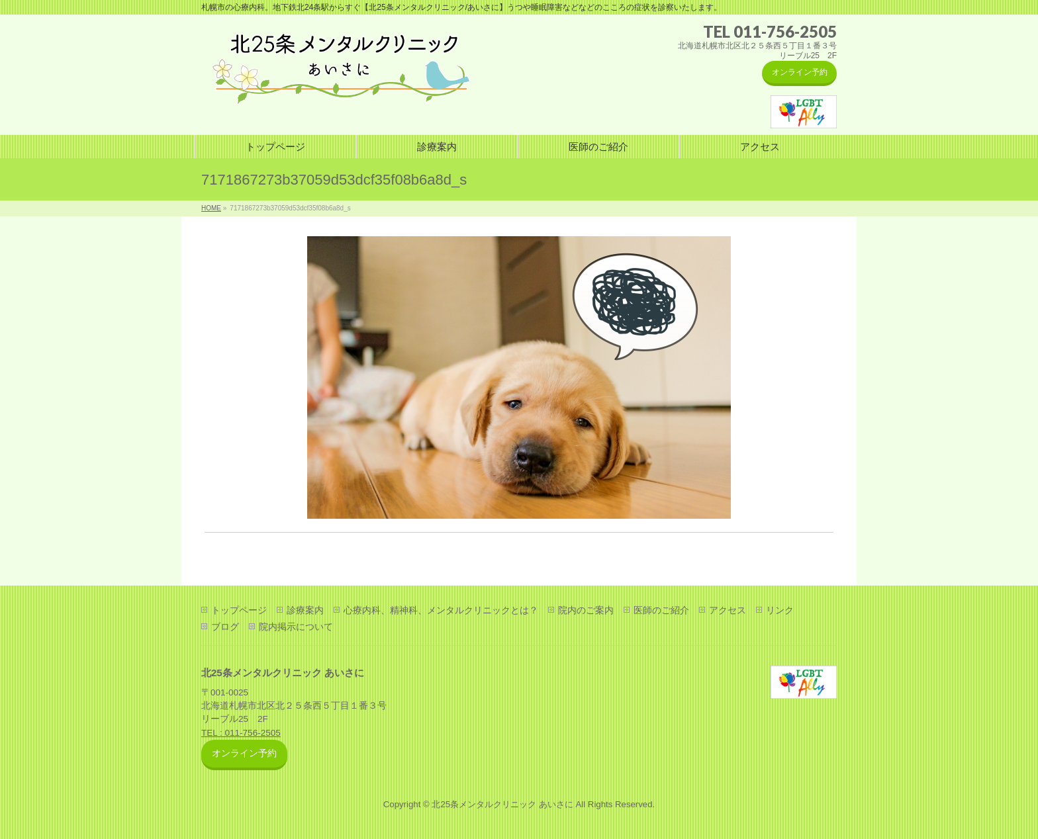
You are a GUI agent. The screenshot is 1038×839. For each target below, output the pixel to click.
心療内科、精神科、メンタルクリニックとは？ (441, 610)
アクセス (727, 610)
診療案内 (305, 610)
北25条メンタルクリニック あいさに (502, 804)
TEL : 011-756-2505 (241, 733)
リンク (780, 610)
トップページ (239, 610)
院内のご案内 (586, 610)
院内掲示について (296, 626)
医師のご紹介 (661, 610)
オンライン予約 (799, 72)
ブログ (225, 626)
